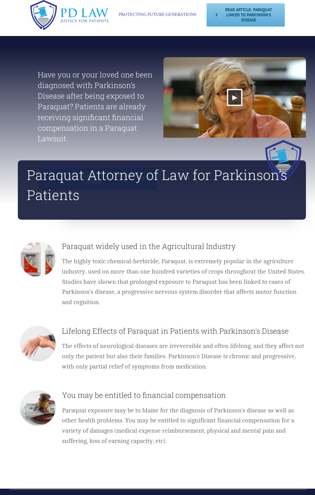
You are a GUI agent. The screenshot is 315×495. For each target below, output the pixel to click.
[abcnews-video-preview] (234, 59)
